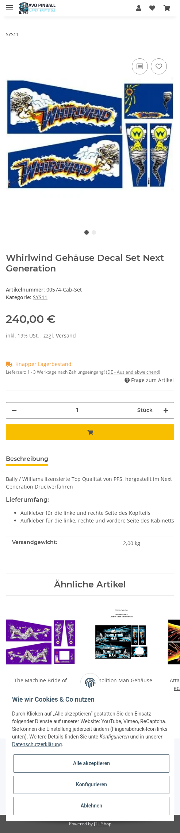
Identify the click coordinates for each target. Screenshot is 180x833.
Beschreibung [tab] (27, 458)
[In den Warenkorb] (90, 432)
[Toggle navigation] (9, 4)
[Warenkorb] (167, 8)
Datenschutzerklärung (37, 744)
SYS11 (40, 297)
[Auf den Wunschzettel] (159, 66)
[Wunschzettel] (152, 8)
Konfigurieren (91, 784)
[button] (138, 8)
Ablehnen (91, 806)
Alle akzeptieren (91, 763)
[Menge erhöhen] (166, 410)
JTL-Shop (102, 824)
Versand (66, 335)
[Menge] (77, 410)
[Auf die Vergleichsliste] (140, 66)
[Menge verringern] (14, 410)
